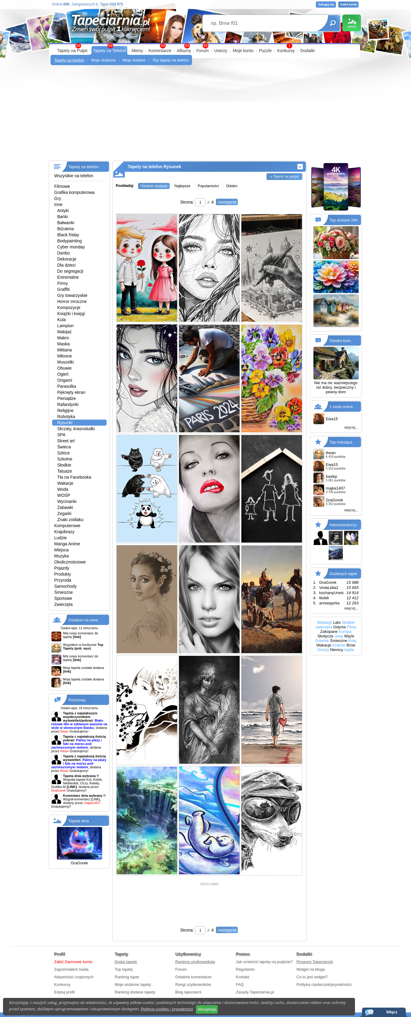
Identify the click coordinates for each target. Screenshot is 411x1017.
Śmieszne (63, 592)
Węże (349, 636)
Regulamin (245, 969)
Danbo (63, 253)
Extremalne (68, 277)
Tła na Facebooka (74, 477)
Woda (62, 489)
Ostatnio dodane (154, 186)
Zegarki (64, 513)
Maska (63, 343)
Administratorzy (343, 525)
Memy (137, 50)
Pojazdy (61, 568)
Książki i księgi (71, 313)
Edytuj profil (64, 992)
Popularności (208, 186)
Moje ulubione (103, 60)
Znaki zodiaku (70, 519)
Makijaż (64, 331)
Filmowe (62, 186)
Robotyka (66, 416)
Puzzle (265, 50)
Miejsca (61, 549)
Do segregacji (70, 271)
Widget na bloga (311, 969)
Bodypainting (69, 240)
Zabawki (65, 507)
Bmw (350, 645)
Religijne (65, 410)
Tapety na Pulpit (72, 50)
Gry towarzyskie (72, 295)
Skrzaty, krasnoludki (76, 428)
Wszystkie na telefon (73, 175)
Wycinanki (67, 501)
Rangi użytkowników (193, 984)
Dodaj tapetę (126, 961)
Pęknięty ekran (71, 392)
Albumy (184, 50)
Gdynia (339, 627)
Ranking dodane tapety (135, 992)
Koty (352, 640)
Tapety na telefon (69, 60)
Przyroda (62, 580)
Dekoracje (66, 259)
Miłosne (64, 356)
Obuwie (64, 368)
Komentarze (159, 50)
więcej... (351, 427)
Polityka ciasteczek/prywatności (324, 984)
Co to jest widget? (312, 977)
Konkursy (286, 50)
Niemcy (336, 649)
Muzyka (61, 555)
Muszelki (65, 362)
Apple (349, 649)
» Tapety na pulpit (284, 176)
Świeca (64, 446)
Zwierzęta (63, 604)
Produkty (62, 574)
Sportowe (63, 598)
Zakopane (329, 631)
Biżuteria (65, 228)
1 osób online (341, 406)
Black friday (68, 234)
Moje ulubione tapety (133, 984)
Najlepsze (182, 186)
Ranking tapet (127, 977)
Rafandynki (67, 404)
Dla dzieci (66, 265)
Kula (61, 319)
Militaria (64, 349)
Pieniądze (66, 398)
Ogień (62, 374)
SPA (61, 434)
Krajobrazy (64, 531)
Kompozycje (68, 307)
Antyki (63, 210)
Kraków (338, 645)
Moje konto (243, 50)
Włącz (391, 1012)
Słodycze (325, 636)
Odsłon (231, 186)
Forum (202, 50)
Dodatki (307, 50)
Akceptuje (206, 1009)
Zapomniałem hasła (71, 969)
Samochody (65, 586)
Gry (57, 198)
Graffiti (63, 289)
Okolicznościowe (70, 562)
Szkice (63, 452)
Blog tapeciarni (188, 992)
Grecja (323, 649)
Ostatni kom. (341, 340)
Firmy (62, 283)
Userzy (220, 50)
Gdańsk (322, 640)
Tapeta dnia (78, 821)
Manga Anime (67, 543)
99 (205, 46)
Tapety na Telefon (109, 50)
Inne (58, 204)
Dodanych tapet (343, 573)
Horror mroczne (72, 301)
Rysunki (64, 422)
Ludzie (60, 537)
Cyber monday (71, 246)
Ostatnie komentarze (193, 977)
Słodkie (64, 465)
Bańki (62, 216)
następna (226, 201)
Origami (64, 380)
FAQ (240, 984)
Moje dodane (134, 60)
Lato (336, 622)
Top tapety (124, 969)
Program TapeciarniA (315, 961)
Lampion (65, 325)
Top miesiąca (341, 442)
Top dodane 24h (344, 220)
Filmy (351, 627)
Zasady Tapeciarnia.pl (255, 992)
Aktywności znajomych (74, 977)
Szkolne (64, 459)
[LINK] (95, 799)
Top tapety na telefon (170, 60)
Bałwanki (65, 222)
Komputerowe (67, 525)
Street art (66, 440)
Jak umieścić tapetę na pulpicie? (264, 961)
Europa (345, 631)
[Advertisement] (205, 115)
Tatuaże (64, 471)
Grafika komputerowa (74, 192)
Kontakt (242, 977)
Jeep (338, 636)
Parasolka (66, 386)
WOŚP (63, 495)
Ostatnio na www (83, 620)
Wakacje (65, 483)
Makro (63, 337)
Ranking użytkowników (195, 961)
